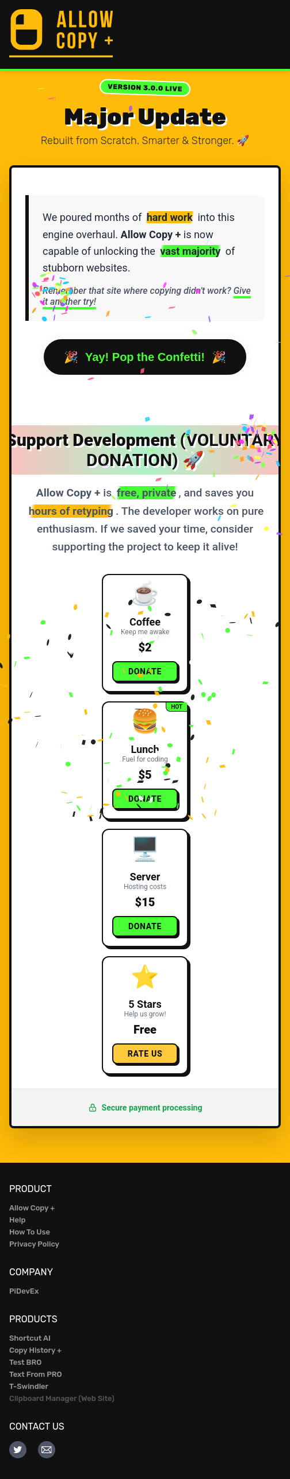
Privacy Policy (34, 1244)
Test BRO (25, 1362)
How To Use (29, 1232)
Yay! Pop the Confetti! (145, 357)
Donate (145, 671)
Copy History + (35, 1350)
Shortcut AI (30, 1338)
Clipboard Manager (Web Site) (62, 1398)
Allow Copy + (32, 1208)
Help (17, 1220)
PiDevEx (24, 1291)
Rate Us (145, 1053)
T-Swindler (28, 1386)
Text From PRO (35, 1374)
